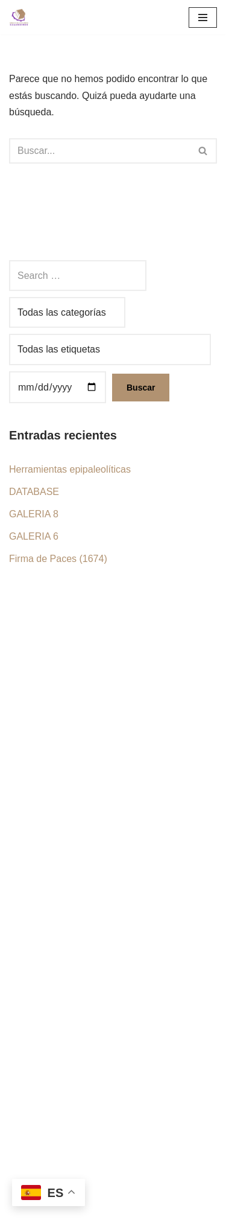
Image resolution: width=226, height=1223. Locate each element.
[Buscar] (99, 151)
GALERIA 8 (33, 514)
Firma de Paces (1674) (58, 559)
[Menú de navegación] (203, 17)
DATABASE (34, 492)
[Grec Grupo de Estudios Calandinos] (21, 17)
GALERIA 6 (33, 536)
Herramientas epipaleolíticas (70, 469)
